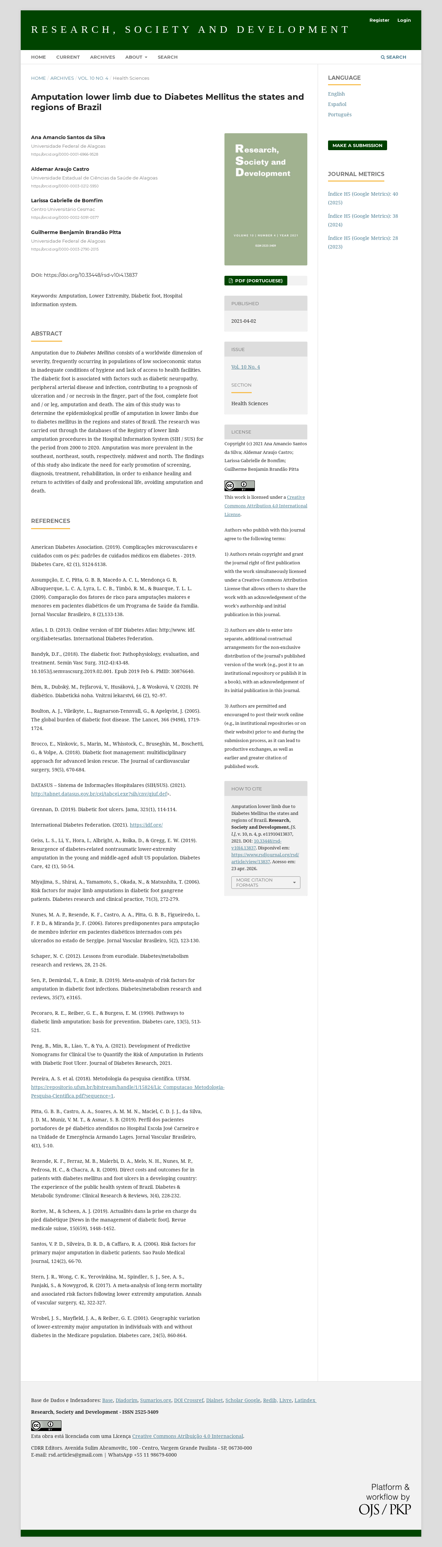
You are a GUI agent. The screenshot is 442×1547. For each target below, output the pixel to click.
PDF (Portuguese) (258, 280)
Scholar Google (242, 1400)
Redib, (270, 1400)
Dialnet (214, 1400)
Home (38, 57)
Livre (285, 1400)
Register (379, 20)
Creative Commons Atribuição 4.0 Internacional (187, 1436)
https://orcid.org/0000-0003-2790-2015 (65, 249)
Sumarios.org (155, 1400)
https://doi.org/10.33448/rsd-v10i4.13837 (90, 275)
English (336, 93)
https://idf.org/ (146, 824)
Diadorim (126, 1400)
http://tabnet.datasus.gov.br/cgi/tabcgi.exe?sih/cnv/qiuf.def (99, 793)
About (134, 57)
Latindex (306, 1400)
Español (337, 104)
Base (107, 1400)
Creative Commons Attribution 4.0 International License (265, 505)
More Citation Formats (254, 882)
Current (68, 57)
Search (168, 57)
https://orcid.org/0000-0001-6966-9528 (64, 154)
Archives (102, 57)
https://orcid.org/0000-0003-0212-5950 (65, 186)
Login (404, 20)
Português (340, 114)
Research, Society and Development (191, 29)
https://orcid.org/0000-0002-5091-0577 (65, 217)
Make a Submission (358, 145)
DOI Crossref (188, 1400)
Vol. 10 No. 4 (93, 78)
